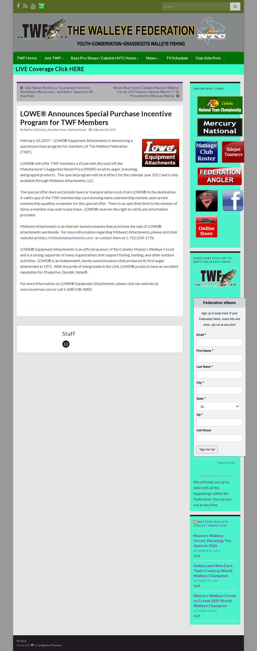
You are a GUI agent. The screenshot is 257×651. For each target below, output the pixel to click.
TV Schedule (177, 58)
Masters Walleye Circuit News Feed (210, 523)
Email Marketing (207, 476)
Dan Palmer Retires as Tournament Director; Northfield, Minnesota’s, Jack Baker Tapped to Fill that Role (56, 92)
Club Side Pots (208, 58)
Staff (27, 129)
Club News (40, 129)
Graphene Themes (50, 645)
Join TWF (54, 58)
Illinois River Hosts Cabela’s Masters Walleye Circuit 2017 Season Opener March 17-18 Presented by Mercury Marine (146, 92)
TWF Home (27, 58)
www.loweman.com (36, 289)
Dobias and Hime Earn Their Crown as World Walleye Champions (212, 570)
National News (77, 129)
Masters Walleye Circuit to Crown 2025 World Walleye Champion (214, 600)
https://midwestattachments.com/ (66, 237)
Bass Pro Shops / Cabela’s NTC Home (105, 58)
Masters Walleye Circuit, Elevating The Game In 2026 (212, 540)
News (152, 58)
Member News (57, 129)
